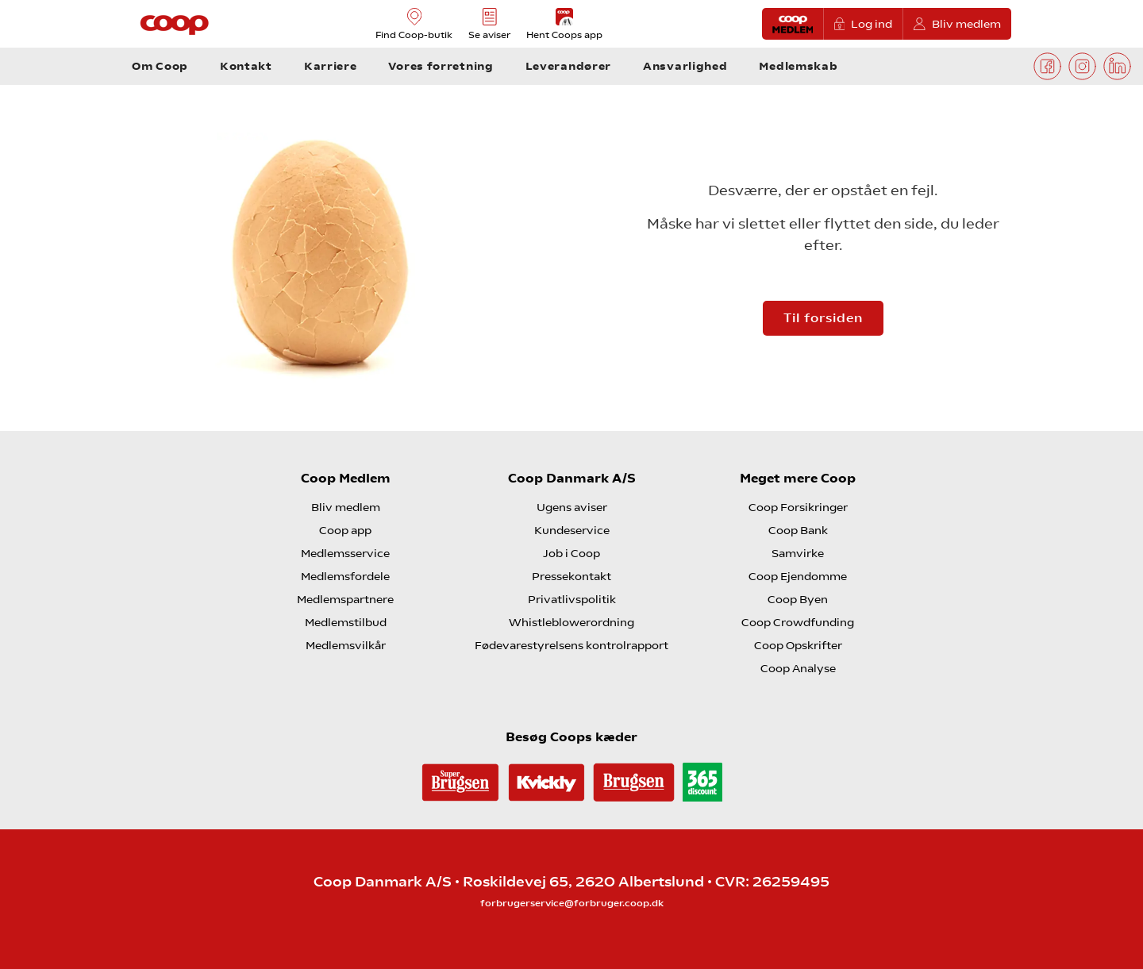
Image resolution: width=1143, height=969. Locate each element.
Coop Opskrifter (798, 645)
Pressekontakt (571, 576)
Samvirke (798, 553)
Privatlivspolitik (572, 599)
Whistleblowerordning (571, 622)
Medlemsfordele (345, 576)
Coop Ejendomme (798, 576)
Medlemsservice (345, 553)
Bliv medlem (957, 24)
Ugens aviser (572, 507)
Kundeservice (572, 530)
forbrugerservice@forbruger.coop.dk (572, 903)
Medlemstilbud (346, 622)
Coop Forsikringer (798, 507)
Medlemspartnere (345, 599)
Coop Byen (798, 599)
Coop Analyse (798, 668)
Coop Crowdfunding (797, 622)
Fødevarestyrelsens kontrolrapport (571, 645)
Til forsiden (823, 317)
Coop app (345, 530)
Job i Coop (571, 553)
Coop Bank (798, 530)
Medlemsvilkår (346, 645)
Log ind (863, 24)
